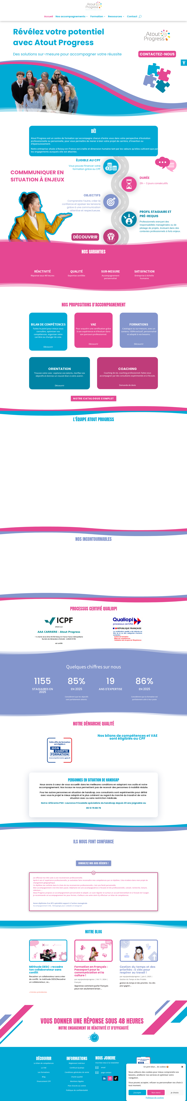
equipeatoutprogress (86, 979)
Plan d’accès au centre (77, 1086)
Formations (138, 324)
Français (77, 982)
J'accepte (137, 1092)
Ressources (115, 16)
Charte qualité (77, 1077)
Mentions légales (77, 1081)
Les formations (44, 1072)
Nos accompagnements (70, 16)
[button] (184, 63)
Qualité (76, 271)
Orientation (59, 369)
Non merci (156, 1092)
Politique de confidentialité (77, 1090)
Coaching (127, 369)
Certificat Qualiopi (77, 1068)
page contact (106, 1072)
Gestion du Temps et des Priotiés (133, 979)
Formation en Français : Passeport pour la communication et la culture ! (91, 971)
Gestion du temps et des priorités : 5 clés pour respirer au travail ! (137, 969)
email (103, 1067)
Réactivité (42, 271)
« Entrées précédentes (38, 992)
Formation (96, 16)
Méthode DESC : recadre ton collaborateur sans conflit (46, 969)
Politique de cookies (155, 1097)
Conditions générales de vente (77, 1072)
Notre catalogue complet (93, 398)
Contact (132, 16)
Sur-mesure (110, 271)
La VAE (43, 1068)
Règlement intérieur (77, 1063)
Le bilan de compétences (44, 1063)
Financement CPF (44, 1081)
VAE (93, 324)
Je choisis (175, 1092)
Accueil (48, 16)
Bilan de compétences (48, 324)
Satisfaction (144, 271)
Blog (43, 1077)
